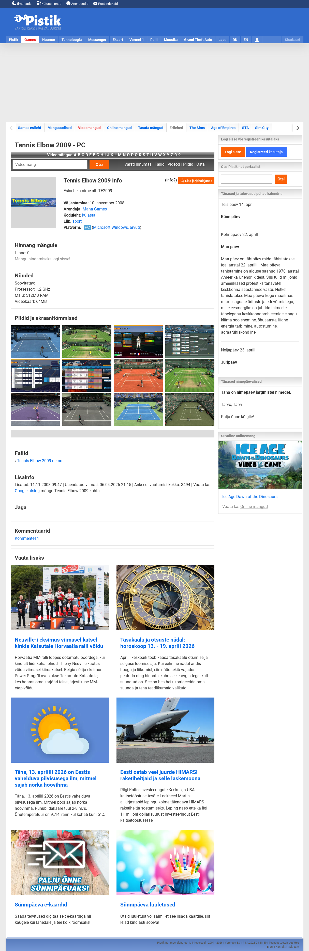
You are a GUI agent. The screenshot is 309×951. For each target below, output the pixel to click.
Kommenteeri (27, 538)
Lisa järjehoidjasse (196, 180)
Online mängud (119, 128)
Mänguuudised (60, 128)
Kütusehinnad (49, 3)
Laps (222, 40)
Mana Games (95, 209)
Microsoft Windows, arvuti (116, 227)
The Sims (197, 128)
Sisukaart (292, 40)
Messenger (97, 40)
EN (246, 40)
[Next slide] (297, 127)
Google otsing (27, 490)
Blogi (270, 946)
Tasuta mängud (150, 128)
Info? (170, 180)
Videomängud (89, 128)
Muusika (171, 40)
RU (235, 40)
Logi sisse (233, 152)
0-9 (177, 154)
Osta (200, 164)
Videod (174, 164)
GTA (245, 128)
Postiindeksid (105, 3)
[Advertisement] (154, 82)
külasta (88, 215)
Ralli (154, 40)
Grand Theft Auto (198, 40)
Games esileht (29, 128)
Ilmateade (22, 3)
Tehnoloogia (72, 40)
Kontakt (281, 946)
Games (30, 40)
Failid (160, 164)
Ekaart (118, 40)
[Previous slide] (11, 127)
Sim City (262, 128)
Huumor (48, 40)
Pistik (13, 40)
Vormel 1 (136, 40)
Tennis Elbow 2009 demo (39, 460)
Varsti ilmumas (138, 164)
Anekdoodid (77, 3)
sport (77, 221)
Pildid (188, 164)
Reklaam (293, 946)
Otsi (99, 164)
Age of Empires (223, 128)
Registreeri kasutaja (266, 152)
